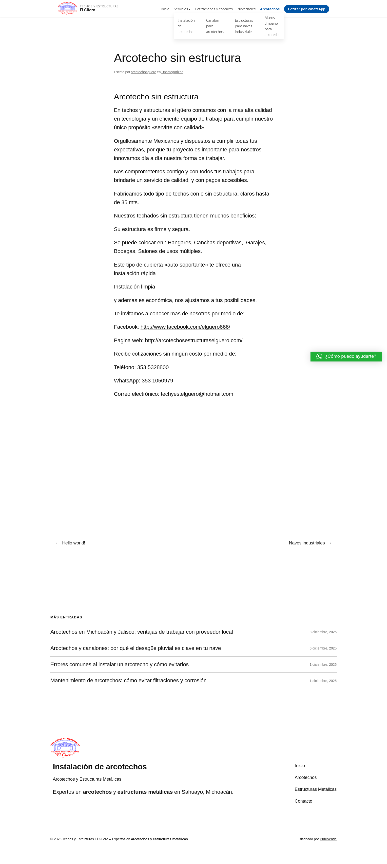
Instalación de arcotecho (186, 26)
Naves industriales (307, 542)
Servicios (181, 8)
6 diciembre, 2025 (323, 648)
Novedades (246, 8)
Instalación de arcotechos (100, 766)
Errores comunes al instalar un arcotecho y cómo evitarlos (119, 664)
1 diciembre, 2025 (323, 664)
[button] (346, 356)
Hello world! (73, 542)
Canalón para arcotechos (215, 26)
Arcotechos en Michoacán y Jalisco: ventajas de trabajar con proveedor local (141, 632)
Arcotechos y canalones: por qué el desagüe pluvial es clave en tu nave (135, 648)
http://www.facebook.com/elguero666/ (185, 327)
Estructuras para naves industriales (244, 26)
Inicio (165, 8)
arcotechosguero (143, 72)
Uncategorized (172, 72)
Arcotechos (270, 8)
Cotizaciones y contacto (214, 8)
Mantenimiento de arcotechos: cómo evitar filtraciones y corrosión (128, 681)
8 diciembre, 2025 (323, 632)
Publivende (328, 839)
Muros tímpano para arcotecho (272, 26)
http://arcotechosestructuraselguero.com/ (194, 340)
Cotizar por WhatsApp (306, 9)
